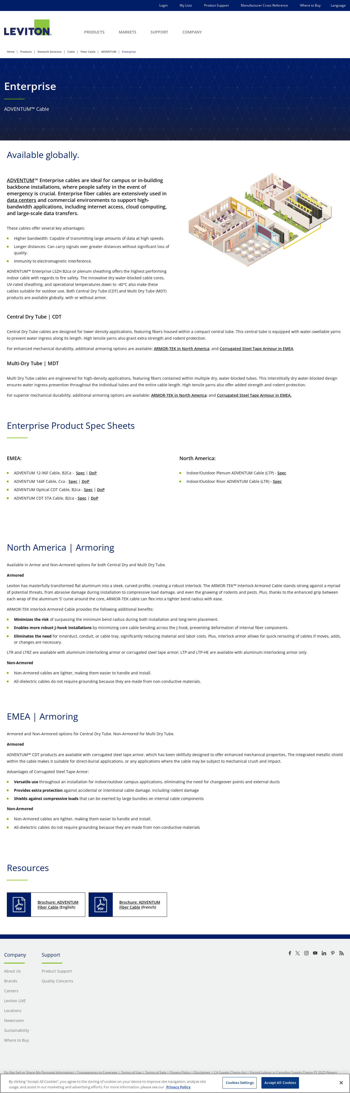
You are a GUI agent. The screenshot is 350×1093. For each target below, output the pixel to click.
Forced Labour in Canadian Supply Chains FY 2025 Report (293, 1072)
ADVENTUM (20, 180)
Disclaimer (202, 1072)
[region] (175, 1083)
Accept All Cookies (280, 1082)
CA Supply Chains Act (230, 1072)
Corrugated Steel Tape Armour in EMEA (256, 348)
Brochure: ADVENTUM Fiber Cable (58, 905)
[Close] (341, 1083)
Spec (80, 472)
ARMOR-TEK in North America (181, 348)
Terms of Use (131, 1072)
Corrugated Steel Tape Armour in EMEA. (254, 395)
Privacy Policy (180, 1072)
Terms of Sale (155, 1072)
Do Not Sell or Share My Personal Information (39, 1072)
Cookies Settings (240, 1082)
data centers (21, 200)
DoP (93, 472)
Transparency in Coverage (97, 1072)
